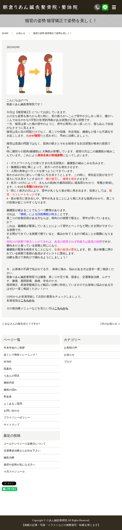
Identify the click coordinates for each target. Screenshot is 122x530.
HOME (5, 33)
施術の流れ (10, 389)
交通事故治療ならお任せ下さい (22, 450)
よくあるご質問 (13, 403)
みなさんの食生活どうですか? (22, 323)
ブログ (68, 361)
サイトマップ (11, 424)
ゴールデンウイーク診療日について (25, 443)
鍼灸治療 (9, 457)
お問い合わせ (11, 410)
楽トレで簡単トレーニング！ (21, 354)
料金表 (8, 396)
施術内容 (9, 382)
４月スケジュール (14, 471)
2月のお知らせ (108, 323)
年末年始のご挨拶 (14, 347)
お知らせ (20, 33)
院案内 (8, 368)
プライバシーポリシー (17, 417)
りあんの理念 (11, 375)
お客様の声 (70, 347)
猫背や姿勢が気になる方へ (19, 464)
